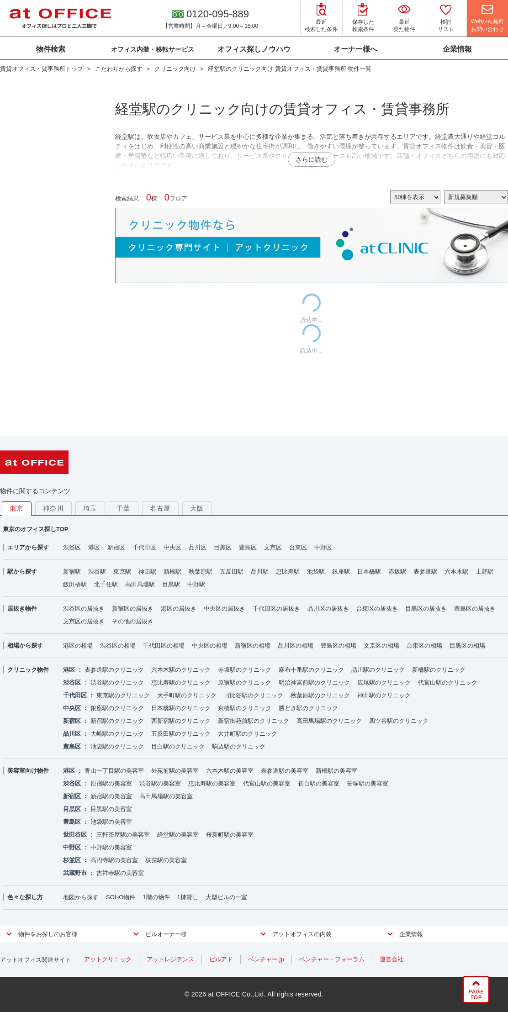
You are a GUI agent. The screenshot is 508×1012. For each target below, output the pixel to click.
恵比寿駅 (288, 571)
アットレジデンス (170, 959)
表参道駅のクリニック (114, 669)
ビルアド (221, 959)
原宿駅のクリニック (244, 682)
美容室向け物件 (28, 770)
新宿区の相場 (252, 645)
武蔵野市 (75, 873)
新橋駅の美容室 (336, 770)
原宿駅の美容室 (111, 783)
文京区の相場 (381, 645)
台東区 (298, 547)
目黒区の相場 (467, 645)
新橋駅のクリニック (439, 669)
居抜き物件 (22, 608)
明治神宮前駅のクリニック (314, 682)
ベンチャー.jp (266, 959)
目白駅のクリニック (178, 746)
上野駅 (484, 571)
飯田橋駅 (75, 584)
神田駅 (147, 571)
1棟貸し (187, 897)
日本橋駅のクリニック (181, 708)
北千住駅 (106, 584)
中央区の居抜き (224, 608)
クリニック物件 (28, 669)
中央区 (172, 547)
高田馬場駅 (140, 584)
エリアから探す (28, 547)
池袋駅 (316, 571)
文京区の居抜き (84, 621)
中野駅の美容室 (111, 847)
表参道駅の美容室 (284, 770)
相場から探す (25, 645)
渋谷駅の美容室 (160, 783)
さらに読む (312, 159)
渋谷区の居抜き (84, 608)
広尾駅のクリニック (384, 682)
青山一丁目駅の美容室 (114, 770)
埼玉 (90, 508)
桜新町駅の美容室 (230, 834)
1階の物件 (156, 897)
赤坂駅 (397, 571)
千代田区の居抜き (276, 608)
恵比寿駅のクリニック (181, 682)
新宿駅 (72, 571)
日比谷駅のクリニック (253, 695)
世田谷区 (75, 834)
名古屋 (160, 508)
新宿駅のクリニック (117, 720)
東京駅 (122, 571)
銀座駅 (341, 571)
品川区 (197, 547)
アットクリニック (108, 959)
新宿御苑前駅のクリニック (253, 720)
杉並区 (72, 860)
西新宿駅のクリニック (181, 720)
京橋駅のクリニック (244, 708)
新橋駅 (172, 571)
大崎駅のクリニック (117, 733)
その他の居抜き (132, 621)
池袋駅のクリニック (117, 746)
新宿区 (116, 547)
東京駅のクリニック (123, 695)
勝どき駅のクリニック (308, 708)
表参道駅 (425, 571)
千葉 (123, 508)
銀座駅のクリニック (117, 708)
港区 (94, 547)
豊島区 (248, 547)
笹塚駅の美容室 (367, 783)
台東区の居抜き (377, 608)
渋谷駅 (97, 571)
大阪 (197, 508)
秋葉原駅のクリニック (320, 695)
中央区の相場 (210, 645)
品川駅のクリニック (378, 669)
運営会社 (391, 959)
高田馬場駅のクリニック (329, 720)
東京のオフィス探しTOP (36, 529)
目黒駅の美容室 (111, 809)
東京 (17, 508)
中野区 (323, 547)
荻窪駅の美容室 (166, 860)
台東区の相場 (424, 645)
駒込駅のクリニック (238, 746)
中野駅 (196, 584)
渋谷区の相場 (118, 645)
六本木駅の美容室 (230, 770)
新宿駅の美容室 (111, 796)
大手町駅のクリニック (187, 695)
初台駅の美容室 (318, 783)
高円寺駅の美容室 (114, 860)
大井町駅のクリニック (247, 733)
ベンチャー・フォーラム (332, 959)
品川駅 (260, 571)
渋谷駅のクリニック (117, 682)
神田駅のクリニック (384, 695)
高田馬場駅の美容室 (166, 796)
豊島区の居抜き (475, 608)
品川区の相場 (295, 645)
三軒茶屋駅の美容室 (123, 834)
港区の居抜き (178, 608)
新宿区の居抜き (132, 608)
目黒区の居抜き (426, 608)
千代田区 (144, 547)
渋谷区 (72, 547)
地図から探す (81, 897)
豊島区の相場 (338, 645)
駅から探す (22, 571)
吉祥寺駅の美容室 (120, 873)
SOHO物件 (120, 897)
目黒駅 (171, 584)
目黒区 (223, 547)
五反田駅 (231, 571)
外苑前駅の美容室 (175, 770)
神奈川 (53, 508)
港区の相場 (78, 645)
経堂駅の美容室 (178, 834)
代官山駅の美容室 (267, 783)
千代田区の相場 (164, 645)
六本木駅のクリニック (181, 669)
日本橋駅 (369, 571)
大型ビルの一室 (226, 897)
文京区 (273, 547)
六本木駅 (456, 571)
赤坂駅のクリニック (244, 669)
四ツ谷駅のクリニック (399, 720)
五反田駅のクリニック (181, 733)
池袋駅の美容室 (111, 821)
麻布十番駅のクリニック (311, 669)
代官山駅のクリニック (447, 682)
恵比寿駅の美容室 (212, 783)
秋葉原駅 (200, 571)
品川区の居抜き (328, 608)
